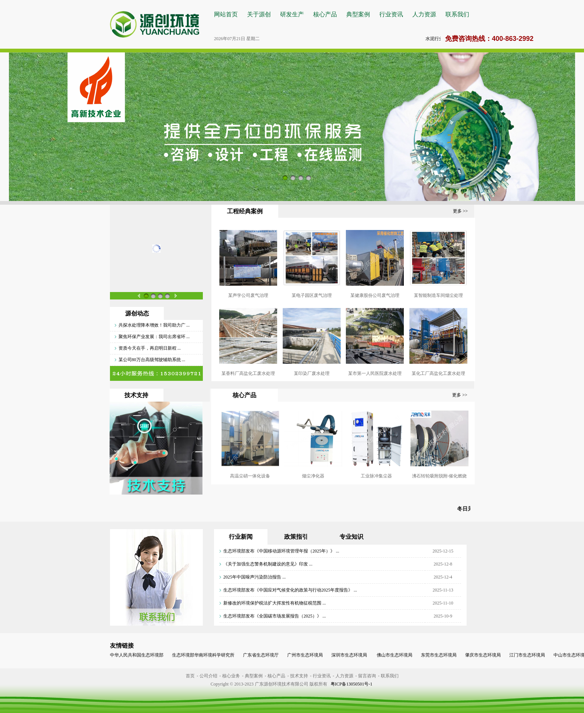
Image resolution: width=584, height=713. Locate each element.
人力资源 (424, 14)
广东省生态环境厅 (261, 655)
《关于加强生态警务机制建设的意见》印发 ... (267, 564)
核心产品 (325, 14)
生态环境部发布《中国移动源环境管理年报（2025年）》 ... (281, 551)
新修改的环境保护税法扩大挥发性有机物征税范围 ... (274, 603)
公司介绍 (208, 675)
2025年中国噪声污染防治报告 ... (254, 577)
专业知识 (351, 537)
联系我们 (457, 14)
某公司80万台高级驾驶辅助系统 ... (152, 359)
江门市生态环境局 (527, 655)
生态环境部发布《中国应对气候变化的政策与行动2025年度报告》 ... (290, 590)
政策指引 (296, 537)
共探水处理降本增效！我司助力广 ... (154, 325)
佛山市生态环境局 (394, 655)
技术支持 (299, 675)
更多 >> (460, 211)
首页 (190, 675)
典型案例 (358, 14)
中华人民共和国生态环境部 (136, 655)
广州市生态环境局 (305, 655)
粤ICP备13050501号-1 (352, 684)
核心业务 (231, 675)
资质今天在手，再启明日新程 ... (150, 348)
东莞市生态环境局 (439, 655)
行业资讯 (391, 14)
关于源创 (259, 14)
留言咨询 (367, 675)
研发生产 (292, 14)
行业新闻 (241, 537)
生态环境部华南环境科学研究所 (203, 655)
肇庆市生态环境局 (483, 655)
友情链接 (122, 645)
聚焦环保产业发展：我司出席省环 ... (154, 336)
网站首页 (226, 14)
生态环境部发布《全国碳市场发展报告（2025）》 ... (274, 616)
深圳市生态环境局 (349, 655)
